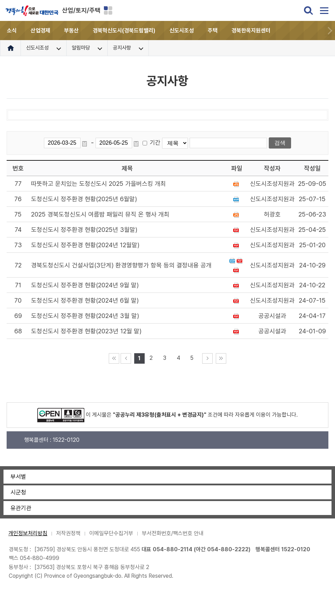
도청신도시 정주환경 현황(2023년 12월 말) (86, 331)
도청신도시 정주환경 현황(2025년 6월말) (84, 199)
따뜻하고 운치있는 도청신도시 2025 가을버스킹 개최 (98, 183)
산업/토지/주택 (81, 10)
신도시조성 (181, 30)
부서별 (18, 476)
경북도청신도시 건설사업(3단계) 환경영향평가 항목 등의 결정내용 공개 (121, 265)
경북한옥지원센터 (251, 30)
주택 (213, 30)
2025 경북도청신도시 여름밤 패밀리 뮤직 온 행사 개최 (100, 214)
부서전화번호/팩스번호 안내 (173, 533)
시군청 (18, 492)
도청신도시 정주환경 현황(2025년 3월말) (84, 229)
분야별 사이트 (108, 10)
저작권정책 (68, 533)
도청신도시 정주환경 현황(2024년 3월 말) (85, 315)
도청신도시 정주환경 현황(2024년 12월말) (85, 245)
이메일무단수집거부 (111, 533)
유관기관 (20, 508)
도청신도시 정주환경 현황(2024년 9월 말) (85, 285)
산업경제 (40, 30)
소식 (12, 30)
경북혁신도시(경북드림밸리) (124, 30)
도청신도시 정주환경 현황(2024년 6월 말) (85, 300)
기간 (155, 142)
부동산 (71, 30)
